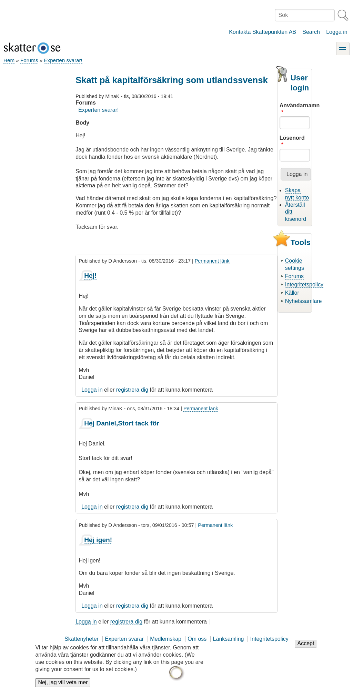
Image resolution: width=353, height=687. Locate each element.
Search (311, 32)
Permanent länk (212, 261)
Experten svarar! (63, 60)
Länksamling (228, 639)
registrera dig (132, 390)
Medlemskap (165, 639)
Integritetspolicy (304, 284)
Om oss (197, 639)
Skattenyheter (81, 639)
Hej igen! (98, 539)
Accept (305, 647)
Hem (8, 60)
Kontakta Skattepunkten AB (262, 32)
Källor (292, 293)
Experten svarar (124, 639)
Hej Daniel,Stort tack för (121, 423)
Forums (29, 60)
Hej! (90, 275)
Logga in (336, 32)
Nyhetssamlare (303, 301)
